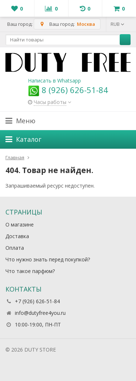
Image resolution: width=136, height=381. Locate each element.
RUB (117, 24)
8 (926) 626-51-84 (68, 89)
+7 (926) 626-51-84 (37, 301)
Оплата (14, 247)
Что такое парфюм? (30, 271)
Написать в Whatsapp (54, 80)
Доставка (17, 236)
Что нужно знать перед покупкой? (47, 259)
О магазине (19, 224)
